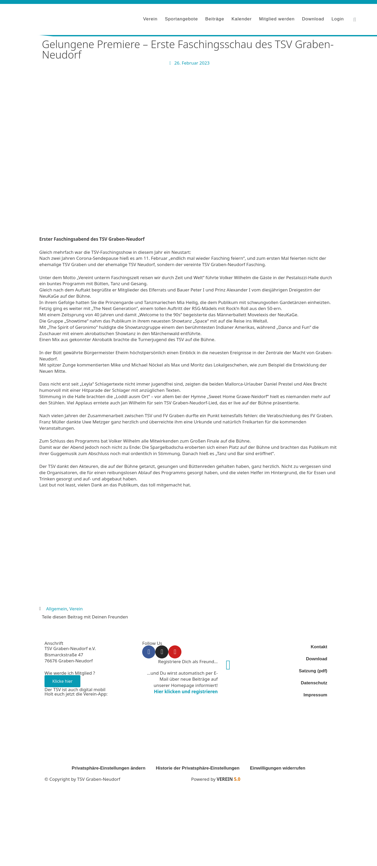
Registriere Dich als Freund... (188, 660)
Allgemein (56, 607)
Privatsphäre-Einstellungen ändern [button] (109, 766)
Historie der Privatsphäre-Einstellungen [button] (197, 766)
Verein (150, 18)
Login (337, 18)
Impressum (315, 693)
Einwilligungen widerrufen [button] (278, 766)
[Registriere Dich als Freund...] (228, 663)
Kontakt (319, 645)
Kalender (241, 18)
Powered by (215, 778)
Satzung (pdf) (313, 669)
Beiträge (214, 18)
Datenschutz (314, 681)
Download (313, 18)
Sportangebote (181, 18)
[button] (354, 19)
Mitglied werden (277, 18)
